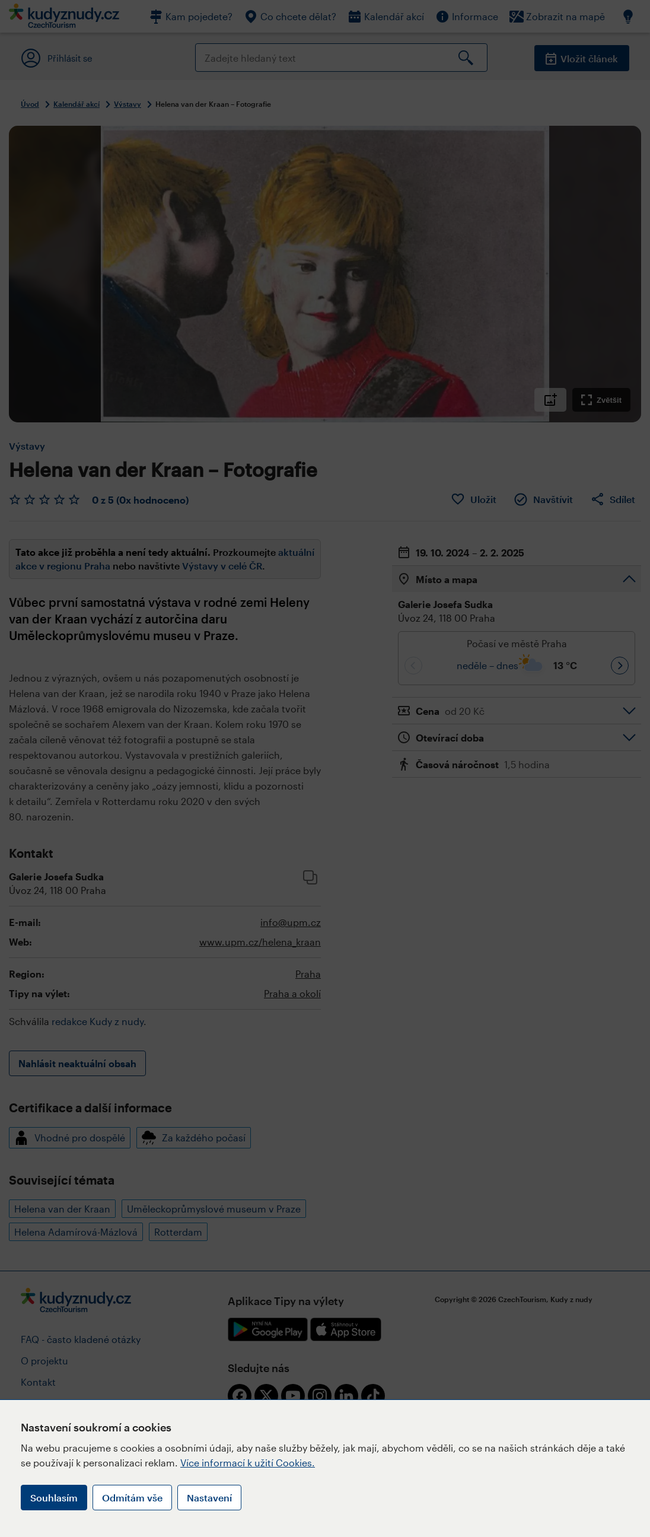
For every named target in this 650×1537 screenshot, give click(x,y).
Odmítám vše (132, 1497)
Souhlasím (54, 1497)
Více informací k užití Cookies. (247, 1462)
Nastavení (209, 1497)
